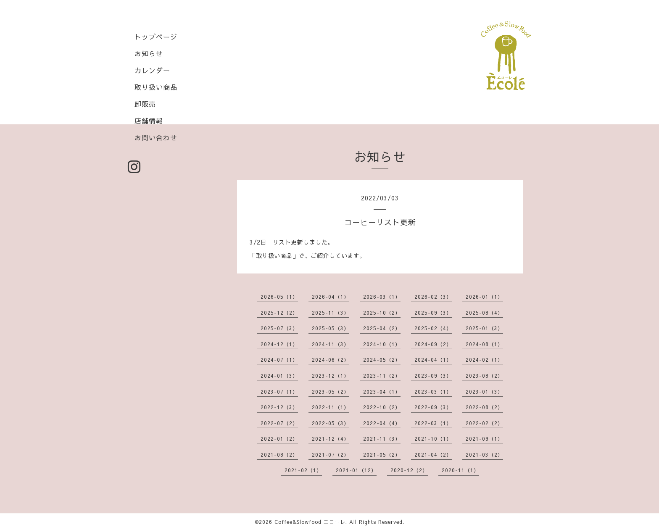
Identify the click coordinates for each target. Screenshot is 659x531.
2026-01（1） (484, 296)
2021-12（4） (330, 438)
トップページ (155, 36)
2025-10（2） (382, 312)
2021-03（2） (484, 454)
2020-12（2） (409, 470)
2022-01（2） (279, 438)
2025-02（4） (433, 328)
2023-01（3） (484, 391)
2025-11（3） (330, 312)
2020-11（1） (460, 470)
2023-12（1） (330, 375)
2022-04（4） (382, 423)
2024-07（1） (279, 359)
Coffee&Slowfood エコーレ (309, 521)
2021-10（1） (433, 438)
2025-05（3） (330, 328)
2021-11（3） (382, 438)
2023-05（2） (330, 391)
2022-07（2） (279, 423)
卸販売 (145, 103)
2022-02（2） (484, 423)
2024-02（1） (484, 359)
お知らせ (148, 53)
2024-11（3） (330, 344)
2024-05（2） (382, 359)
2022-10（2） (382, 407)
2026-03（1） (382, 296)
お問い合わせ (155, 137)
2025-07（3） (279, 328)
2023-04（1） (382, 391)
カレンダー (152, 70)
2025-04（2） (382, 328)
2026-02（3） (433, 296)
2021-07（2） (330, 454)
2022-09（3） (433, 407)
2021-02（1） (303, 470)
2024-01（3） (279, 375)
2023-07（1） (279, 391)
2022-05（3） (330, 423)
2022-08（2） (484, 407)
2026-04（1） (330, 296)
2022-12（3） (279, 407)
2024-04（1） (433, 359)
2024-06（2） (330, 359)
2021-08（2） (279, 454)
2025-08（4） (484, 312)
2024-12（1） (279, 344)
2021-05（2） (382, 454)
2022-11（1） (330, 407)
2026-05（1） (279, 296)
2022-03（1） (433, 423)
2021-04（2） (433, 454)
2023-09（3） (433, 375)
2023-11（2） (382, 375)
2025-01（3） (484, 328)
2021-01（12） (356, 470)
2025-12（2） (279, 312)
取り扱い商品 (155, 87)
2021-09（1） (484, 438)
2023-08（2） (484, 375)
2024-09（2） (433, 344)
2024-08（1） (484, 344)
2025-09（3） (433, 312)
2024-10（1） (382, 344)
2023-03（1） (433, 391)
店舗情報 (148, 120)
